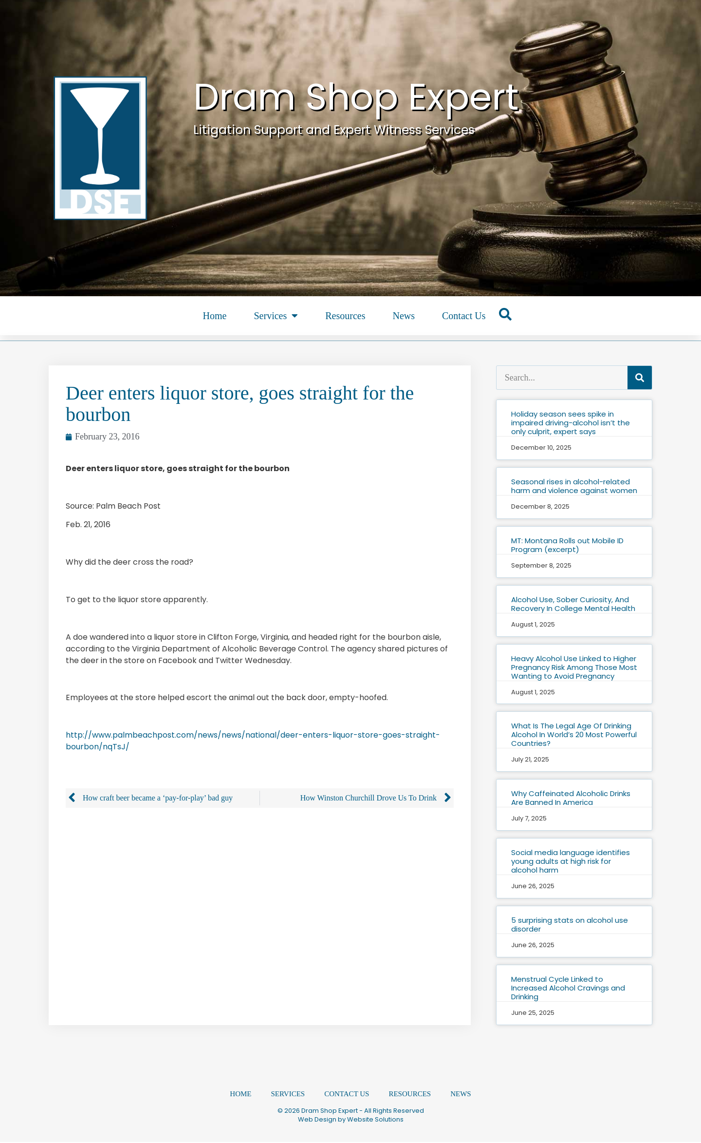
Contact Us (463, 315)
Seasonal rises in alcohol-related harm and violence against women (574, 485)
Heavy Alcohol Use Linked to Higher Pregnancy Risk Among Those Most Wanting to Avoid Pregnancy (574, 667)
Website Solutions (375, 1120)
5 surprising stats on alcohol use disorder (569, 924)
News (403, 315)
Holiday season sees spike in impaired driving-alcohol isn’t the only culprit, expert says (570, 423)
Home (215, 315)
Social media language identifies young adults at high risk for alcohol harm (570, 861)
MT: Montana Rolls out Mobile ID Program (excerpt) (567, 544)
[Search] (639, 377)
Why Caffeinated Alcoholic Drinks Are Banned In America (570, 797)
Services (276, 315)
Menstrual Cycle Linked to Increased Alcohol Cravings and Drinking (568, 988)
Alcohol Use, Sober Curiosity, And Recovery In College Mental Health (573, 603)
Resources (345, 315)
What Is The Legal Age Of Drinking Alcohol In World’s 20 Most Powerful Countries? (574, 734)
